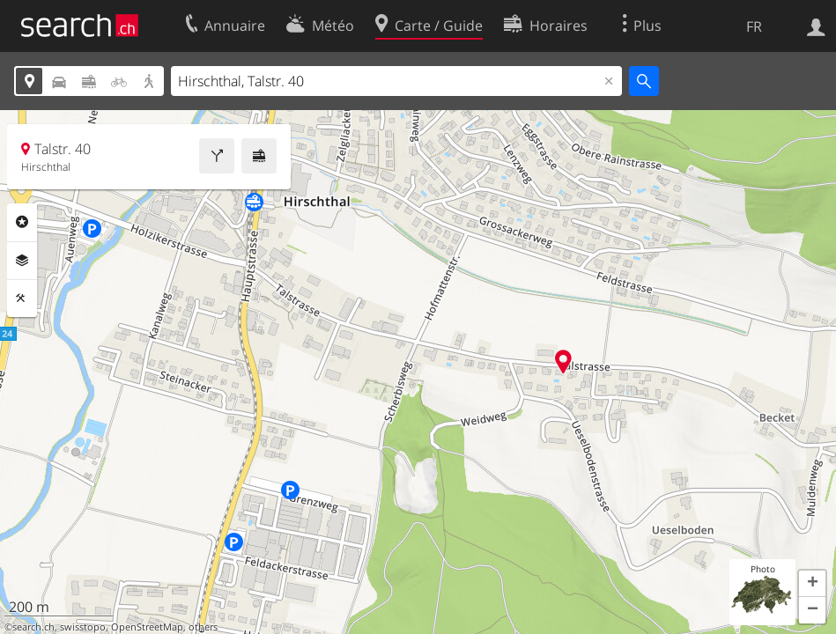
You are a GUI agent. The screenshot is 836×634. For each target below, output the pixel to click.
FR (754, 26)
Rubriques (22, 221)
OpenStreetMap (147, 627)
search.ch (33, 627)
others (203, 627)
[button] (812, 584)
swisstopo (83, 627)
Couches (22, 260)
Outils (22, 298)
